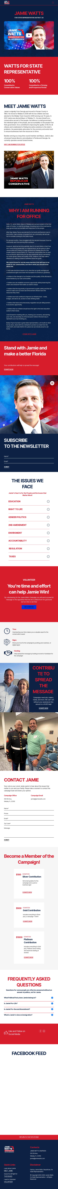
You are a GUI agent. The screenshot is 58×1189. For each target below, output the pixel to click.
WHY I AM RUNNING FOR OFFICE (14, 144)
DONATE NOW (8, 369)
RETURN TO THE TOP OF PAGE (29, 1137)
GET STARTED (29, 607)
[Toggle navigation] (53, 3)
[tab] (29, 501)
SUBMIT (6, 467)
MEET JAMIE (8, 1171)
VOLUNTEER (8, 1182)
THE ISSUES (8, 1176)
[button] (29, 501)
